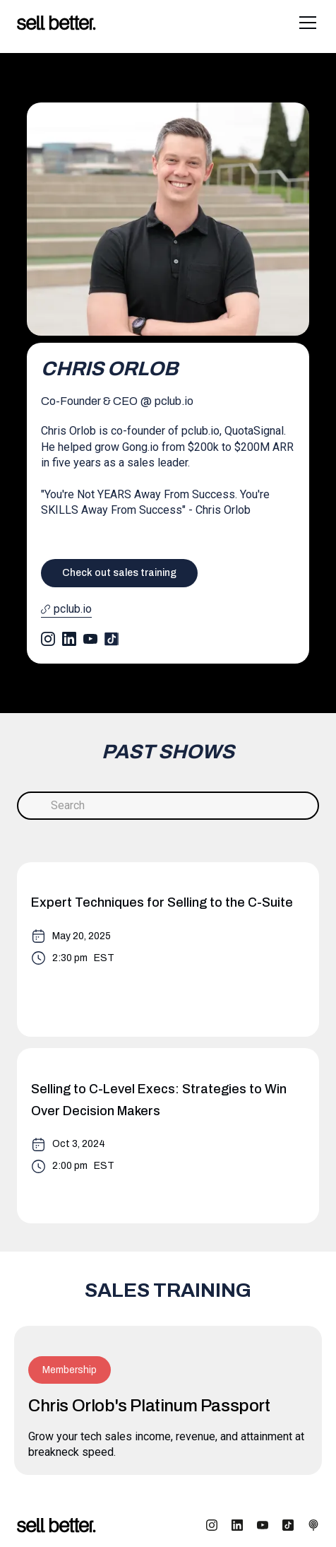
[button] (305, 23)
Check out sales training (119, 572)
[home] (56, 22)
